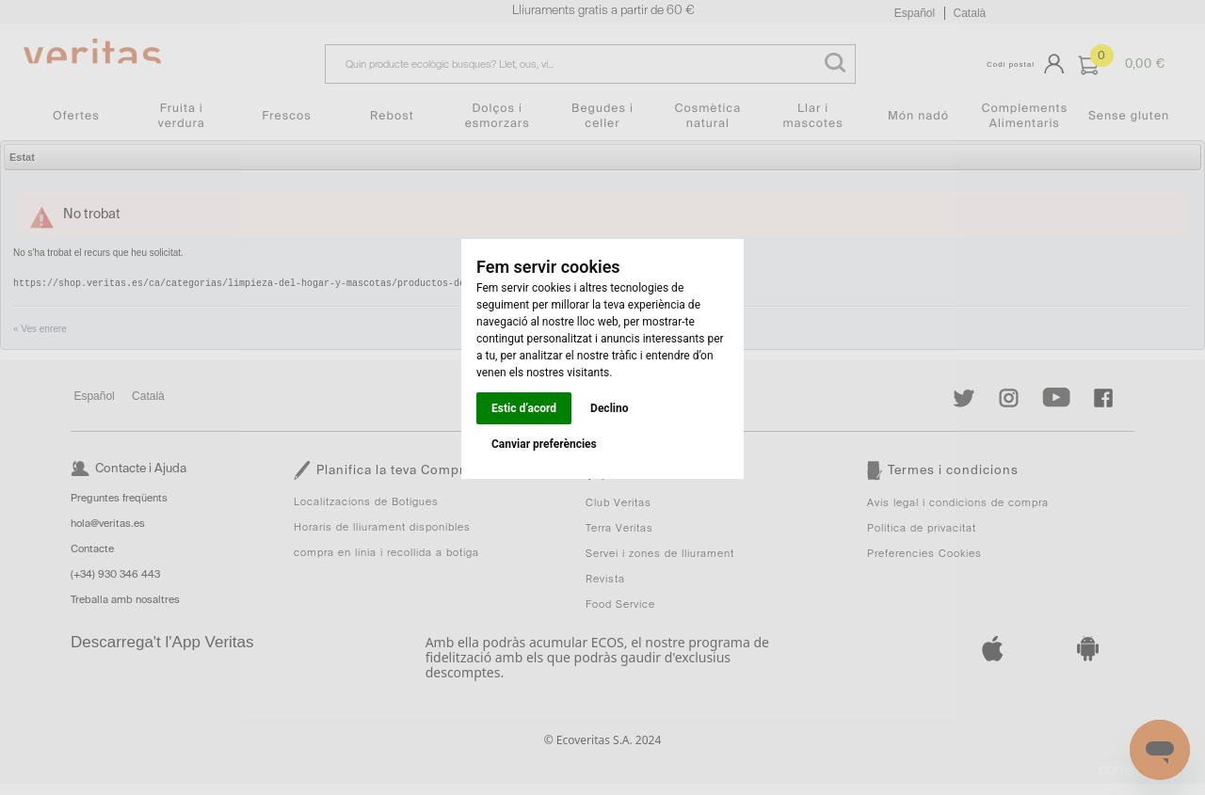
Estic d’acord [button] (523, 408)
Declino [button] (609, 408)
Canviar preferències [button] (544, 444)
